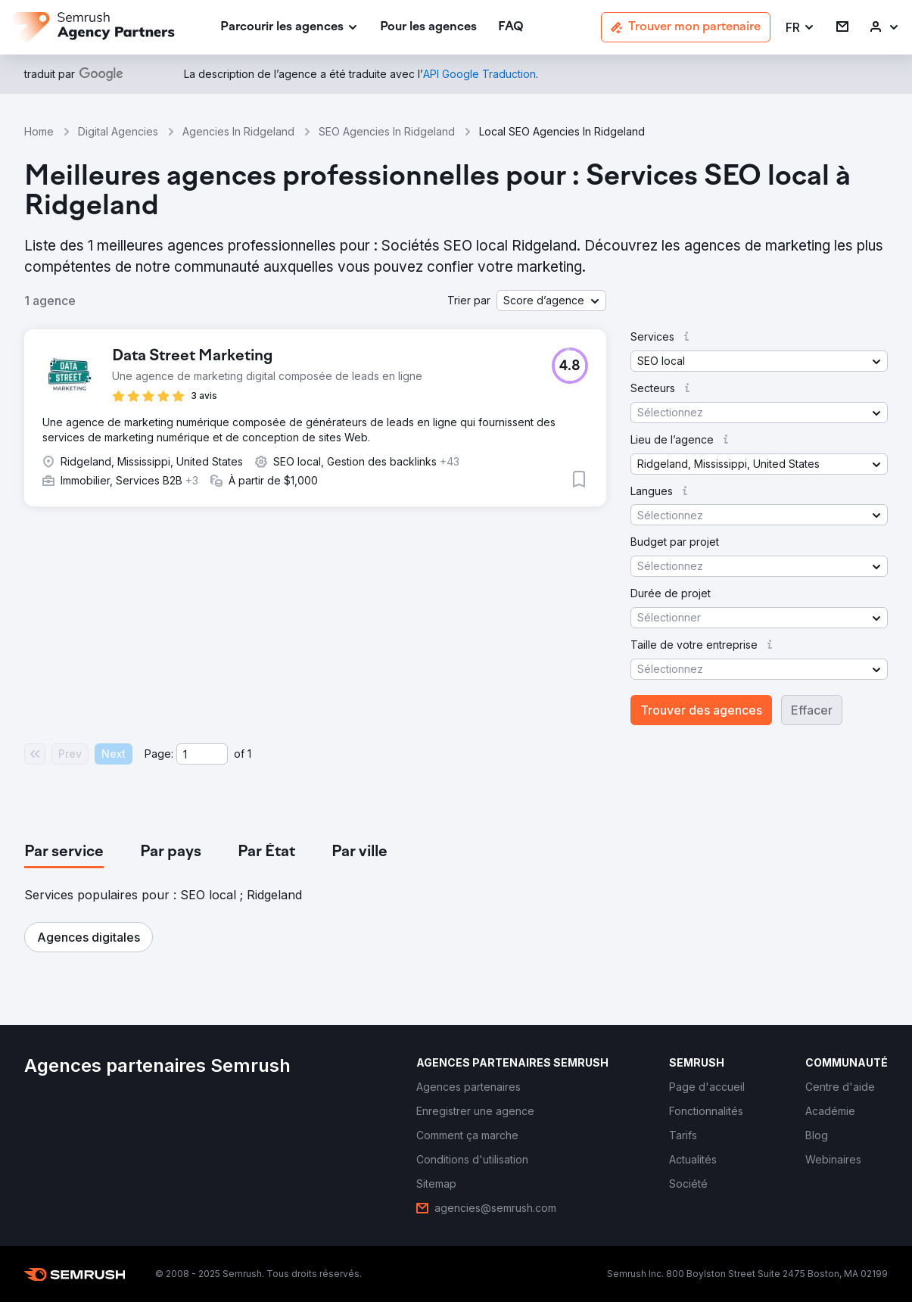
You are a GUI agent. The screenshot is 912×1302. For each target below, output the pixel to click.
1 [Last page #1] (249, 753)
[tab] (64, 852)
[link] (428, 27)
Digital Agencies (118, 131)
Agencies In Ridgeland (238, 131)
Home (39, 131)
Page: (159, 753)
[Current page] (202, 754)
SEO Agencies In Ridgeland (387, 131)
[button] (800, 28)
